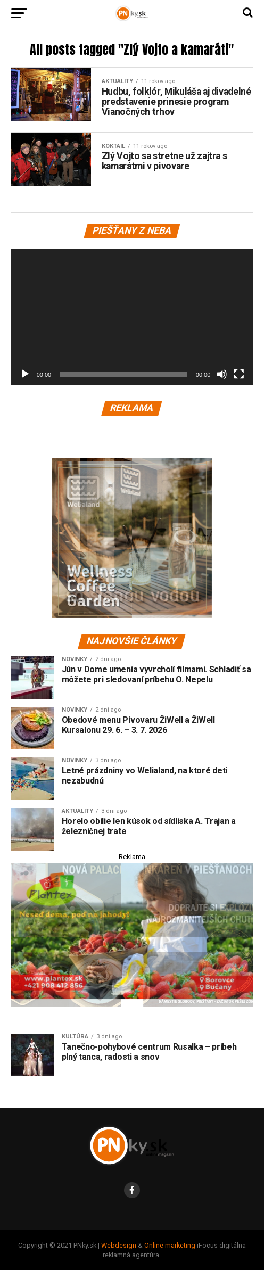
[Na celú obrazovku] (239, 374)
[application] (132, 317)
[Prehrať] (25, 374)
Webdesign (118, 1245)
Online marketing (169, 1245)
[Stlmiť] (222, 374)
